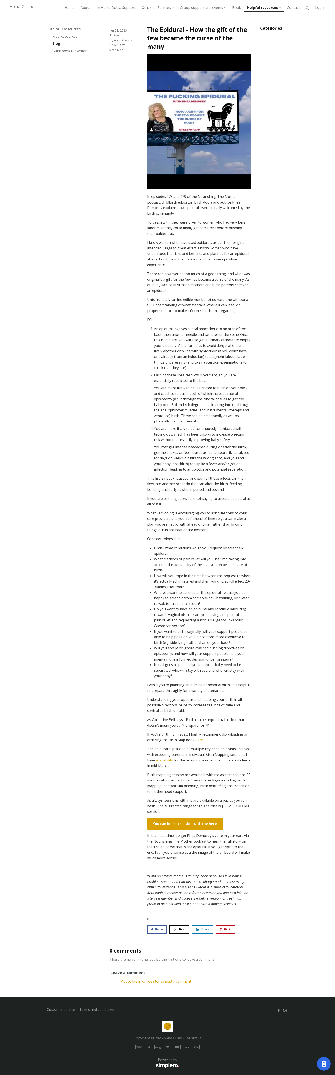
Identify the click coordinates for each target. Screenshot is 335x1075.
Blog (56, 43)
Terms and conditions (97, 1009)
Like (149, 919)
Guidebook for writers (70, 50)
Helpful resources (65, 29)
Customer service (61, 1009)
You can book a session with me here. (185, 823)
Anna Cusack (23, 6)
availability (164, 760)
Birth (122, 45)
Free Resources (64, 36)
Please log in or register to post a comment (156, 981)
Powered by (113, 1063)
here (199, 740)
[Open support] (324, 1064)
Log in (320, 7)
